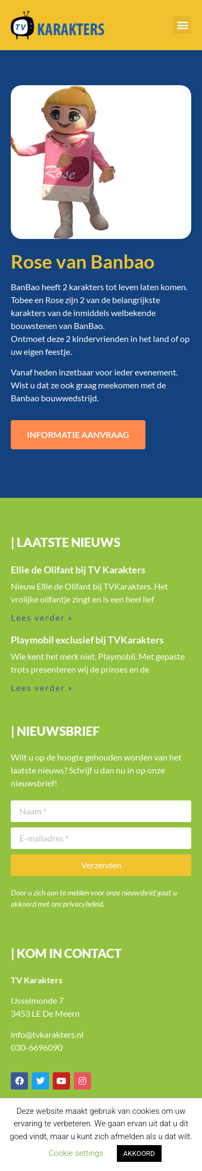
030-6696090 (36, 1047)
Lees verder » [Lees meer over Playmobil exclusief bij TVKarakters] (42, 687)
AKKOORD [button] (139, 1153)
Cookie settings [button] (75, 1153)
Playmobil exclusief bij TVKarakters (87, 640)
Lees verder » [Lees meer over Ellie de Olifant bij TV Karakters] (42, 617)
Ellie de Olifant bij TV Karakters (78, 570)
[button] (182, 25)
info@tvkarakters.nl (47, 1034)
